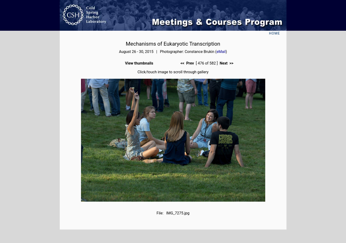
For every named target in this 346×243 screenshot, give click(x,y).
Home (274, 33)
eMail (221, 51)
